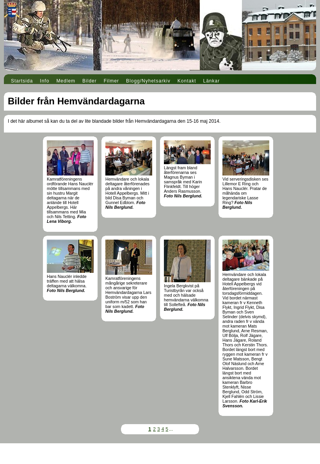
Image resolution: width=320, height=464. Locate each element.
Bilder (89, 81)
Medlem (65, 81)
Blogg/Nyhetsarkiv (148, 81)
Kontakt (187, 81)
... (171, 429)
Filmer (111, 81)
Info (44, 81)
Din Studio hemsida (160, 459)
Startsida (22, 81)
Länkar (211, 81)
